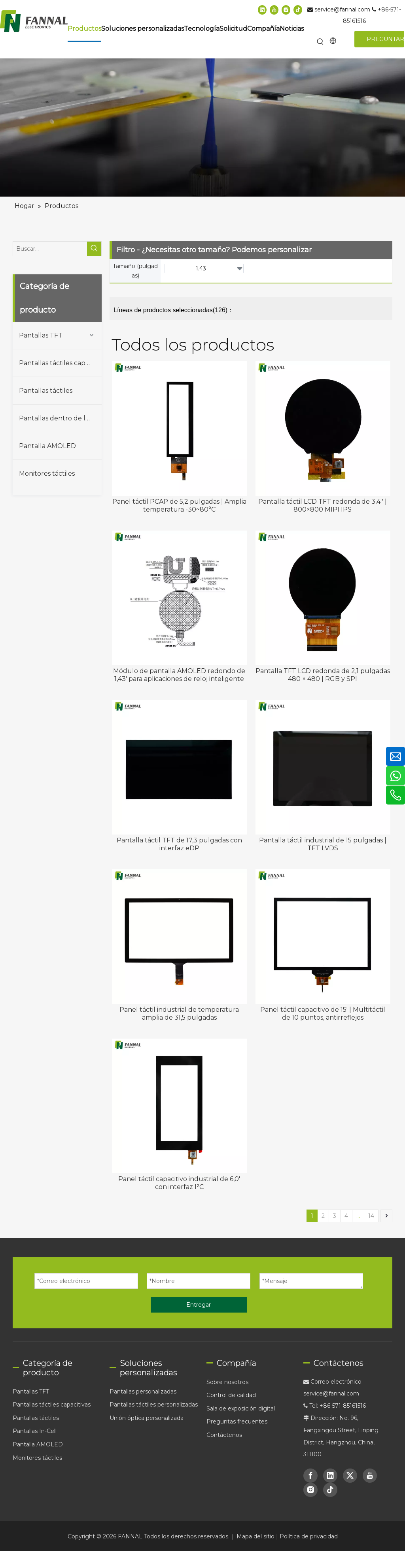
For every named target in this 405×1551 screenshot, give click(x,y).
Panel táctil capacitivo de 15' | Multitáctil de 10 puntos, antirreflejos (322, 1013)
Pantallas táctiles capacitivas (60, 363)
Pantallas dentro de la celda (60, 418)
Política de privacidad (309, 1536)
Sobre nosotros (227, 1382)
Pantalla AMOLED (47, 446)
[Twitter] (350, 1475)
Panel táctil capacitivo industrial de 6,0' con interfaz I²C (179, 1183)
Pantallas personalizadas (143, 1391)
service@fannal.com (343, 9)
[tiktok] (297, 9)
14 (371, 1215)
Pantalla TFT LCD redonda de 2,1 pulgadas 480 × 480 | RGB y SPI (322, 675)
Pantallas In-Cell (35, 1431)
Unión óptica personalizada (147, 1418)
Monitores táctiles (47, 473)
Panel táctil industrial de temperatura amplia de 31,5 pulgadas (179, 1013)
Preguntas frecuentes (236, 1421)
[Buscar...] (50, 249)
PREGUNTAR (385, 39)
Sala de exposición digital (240, 1408)
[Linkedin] (262, 9)
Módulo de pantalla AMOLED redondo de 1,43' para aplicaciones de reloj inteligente (179, 675)
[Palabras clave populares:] (320, 42)
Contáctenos (224, 1434)
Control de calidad (231, 1395)
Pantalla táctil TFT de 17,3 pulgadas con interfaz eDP (179, 844)
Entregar (198, 1304)
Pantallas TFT (40, 335)
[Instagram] (286, 9)
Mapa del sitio (256, 1536)
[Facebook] (310, 1475)
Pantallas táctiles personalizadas (154, 1404)
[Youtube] (274, 9)
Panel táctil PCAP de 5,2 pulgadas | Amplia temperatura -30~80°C (179, 505)
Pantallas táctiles (45, 390)
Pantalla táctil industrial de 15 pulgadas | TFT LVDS (322, 844)
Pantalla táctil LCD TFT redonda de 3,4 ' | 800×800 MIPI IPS (322, 505)
